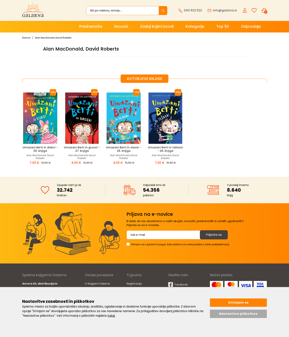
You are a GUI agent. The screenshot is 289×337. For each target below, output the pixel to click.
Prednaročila (90, 26)
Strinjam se (238, 302)
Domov (26, 37)
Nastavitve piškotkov (238, 314)
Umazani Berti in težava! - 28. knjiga (165, 149)
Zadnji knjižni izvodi (157, 26)
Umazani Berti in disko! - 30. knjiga (40, 149)
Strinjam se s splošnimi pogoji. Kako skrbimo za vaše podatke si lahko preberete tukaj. (180, 244)
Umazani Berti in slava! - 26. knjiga (124, 149)
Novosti (121, 26)
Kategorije (195, 26)
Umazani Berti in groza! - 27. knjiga (82, 149)
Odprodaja (251, 26)
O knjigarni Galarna (97, 283)
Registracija (134, 283)
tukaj (111, 315)
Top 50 (222, 26)
